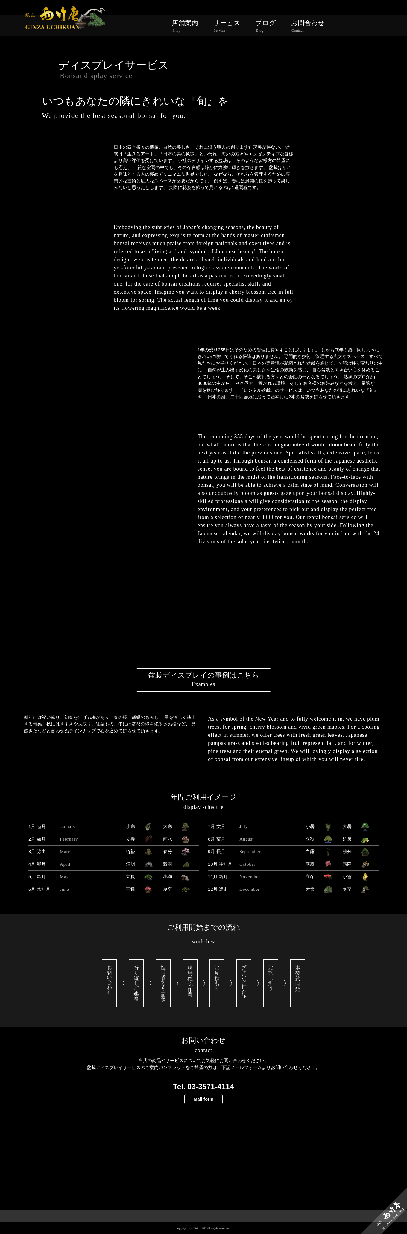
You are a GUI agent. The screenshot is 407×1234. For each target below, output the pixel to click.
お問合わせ (308, 26)
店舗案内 (185, 26)
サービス (226, 26)
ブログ (265, 26)
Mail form (204, 1099)
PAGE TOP (203, 1226)
